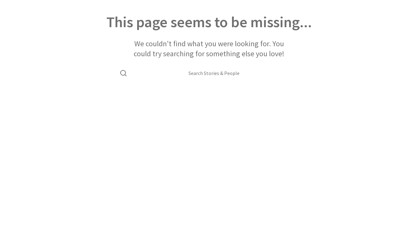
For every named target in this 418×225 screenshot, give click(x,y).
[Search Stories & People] (214, 73)
